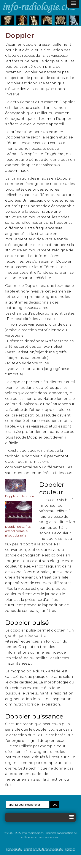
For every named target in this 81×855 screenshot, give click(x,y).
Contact (70, 848)
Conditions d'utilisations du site (43, 848)
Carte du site (14, 848)
